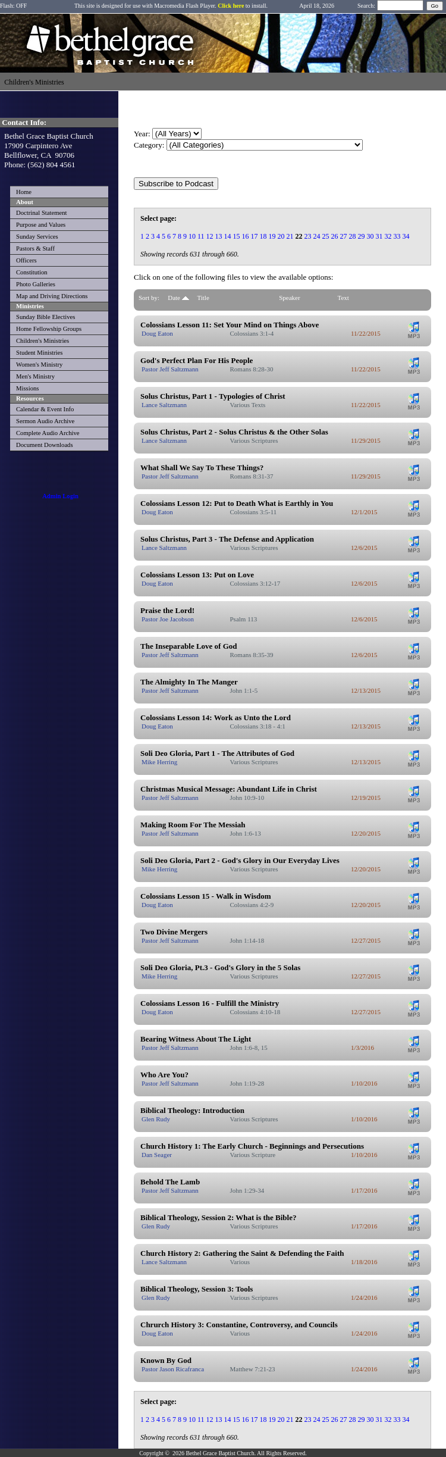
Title (203, 297)
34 (406, 236)
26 (334, 236)
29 (361, 236)
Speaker (289, 297)
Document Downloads (44, 445)
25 (325, 236)
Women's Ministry (39, 364)
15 (236, 236)
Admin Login (60, 496)
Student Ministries (39, 352)
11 (201, 236)
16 (245, 236)
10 (192, 236)
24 (317, 236)
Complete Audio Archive (48, 433)
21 (290, 236)
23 (308, 236)
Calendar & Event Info (45, 409)
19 (272, 236)
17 (254, 236)
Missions (27, 388)
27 (343, 236)
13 (218, 236)
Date (178, 297)
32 (388, 236)
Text (343, 297)
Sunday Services (37, 236)
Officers (26, 260)
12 (209, 236)
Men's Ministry (35, 376)
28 (352, 236)
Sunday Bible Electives (45, 317)
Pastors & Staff (35, 248)
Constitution (32, 272)
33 (397, 236)
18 (263, 236)
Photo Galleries (35, 284)
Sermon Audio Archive (45, 421)
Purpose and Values (40, 224)
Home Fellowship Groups (48, 329)
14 (227, 236)
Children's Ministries (42, 340)
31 (379, 236)
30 (370, 236)
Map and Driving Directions (51, 296)
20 (281, 236)
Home (24, 192)
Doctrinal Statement (41, 213)
